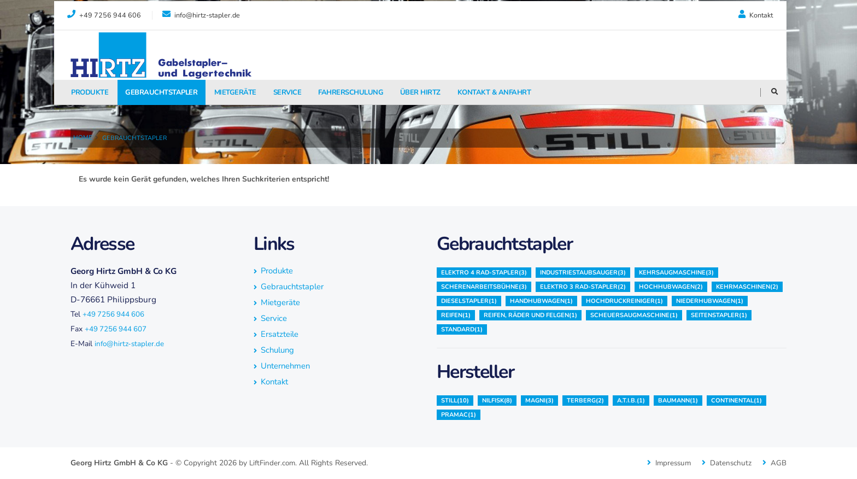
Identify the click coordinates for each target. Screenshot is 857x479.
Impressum (671, 463)
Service (287, 92)
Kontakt (755, 15)
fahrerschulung (350, 92)
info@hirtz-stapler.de (130, 343)
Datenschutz (730, 463)
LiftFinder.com (273, 463)
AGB (778, 463)
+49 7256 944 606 (114, 314)
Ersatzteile (280, 334)
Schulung (279, 349)
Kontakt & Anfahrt (494, 92)
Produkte (89, 92)
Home (82, 137)
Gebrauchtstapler (161, 92)
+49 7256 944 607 (116, 329)
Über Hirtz (420, 92)
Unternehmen (287, 365)
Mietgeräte (235, 92)
